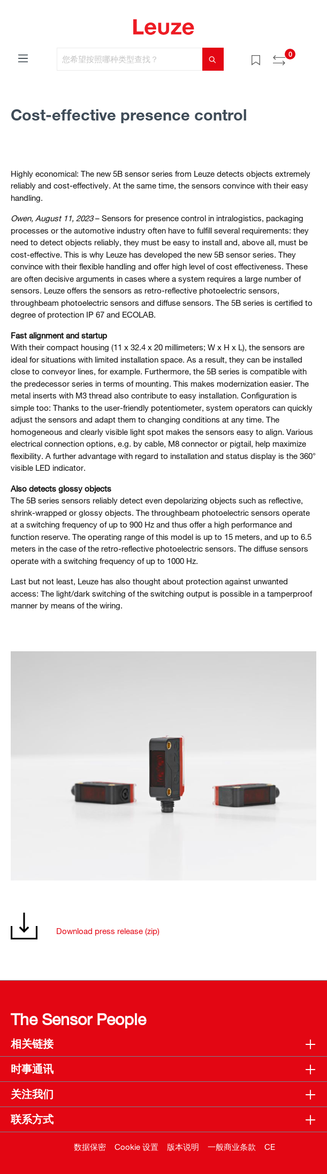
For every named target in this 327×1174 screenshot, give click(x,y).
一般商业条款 (232, 1147)
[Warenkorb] (309, 56)
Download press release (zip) (107, 931)
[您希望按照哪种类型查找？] (130, 59)
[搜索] (213, 59)
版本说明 (183, 1147)
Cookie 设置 (136, 1147)
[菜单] (23, 58)
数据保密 (90, 1147)
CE (269, 1147)
